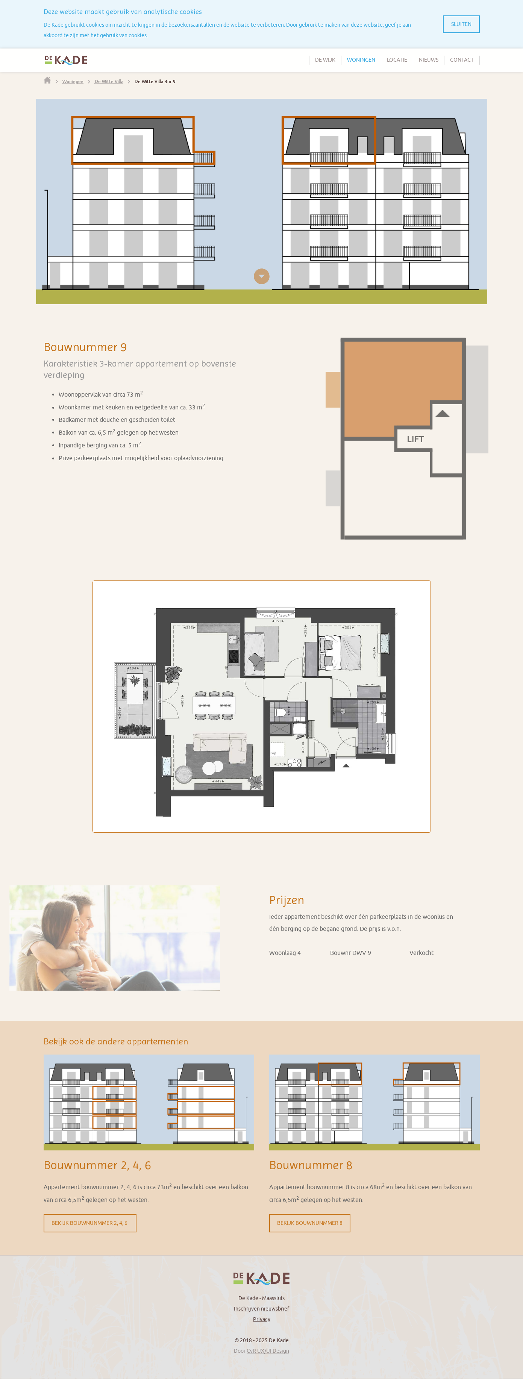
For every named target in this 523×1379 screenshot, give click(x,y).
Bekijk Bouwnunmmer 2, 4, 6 (90, 1223)
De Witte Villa (109, 82)
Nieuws (428, 60)
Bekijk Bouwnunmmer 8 (310, 1223)
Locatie (397, 60)
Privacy (261, 1319)
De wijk (325, 60)
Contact (462, 60)
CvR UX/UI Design (268, 1351)
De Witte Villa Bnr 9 (155, 82)
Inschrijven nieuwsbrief (261, 1309)
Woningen (361, 60)
